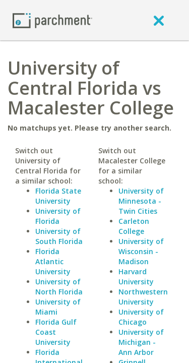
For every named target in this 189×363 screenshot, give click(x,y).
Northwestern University (143, 297)
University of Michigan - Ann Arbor (141, 342)
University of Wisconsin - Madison (141, 251)
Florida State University (58, 196)
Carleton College (133, 226)
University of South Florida (59, 236)
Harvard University (136, 276)
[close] (159, 20)
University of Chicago (141, 317)
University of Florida (58, 216)
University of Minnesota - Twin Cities (141, 201)
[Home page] (52, 20)
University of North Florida (59, 286)
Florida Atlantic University (53, 261)
